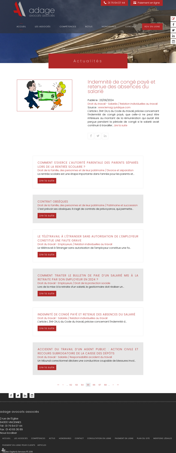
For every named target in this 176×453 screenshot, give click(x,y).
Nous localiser (8, 433)
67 (100, 384)
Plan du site (143, 438)
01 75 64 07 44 (116, 3)
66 (94, 384)
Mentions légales (162, 438)
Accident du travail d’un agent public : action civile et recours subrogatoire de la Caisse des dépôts (88, 351)
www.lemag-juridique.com (114, 107)
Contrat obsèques (53, 201)
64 (82, 384)
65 (88, 384)
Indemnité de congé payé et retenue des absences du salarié (86, 314)
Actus (89, 26)
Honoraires (109, 26)
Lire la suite (120, 125)
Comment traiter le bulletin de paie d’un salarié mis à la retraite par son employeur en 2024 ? (88, 277)
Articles (41, 445)
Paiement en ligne (149, 3)
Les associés (43, 26)
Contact (130, 26)
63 (76, 384)
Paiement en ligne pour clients (18, 445)
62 (71, 384)
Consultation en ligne (99, 438)
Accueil (21, 26)
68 (105, 384)
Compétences (68, 26)
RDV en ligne (152, 26)
